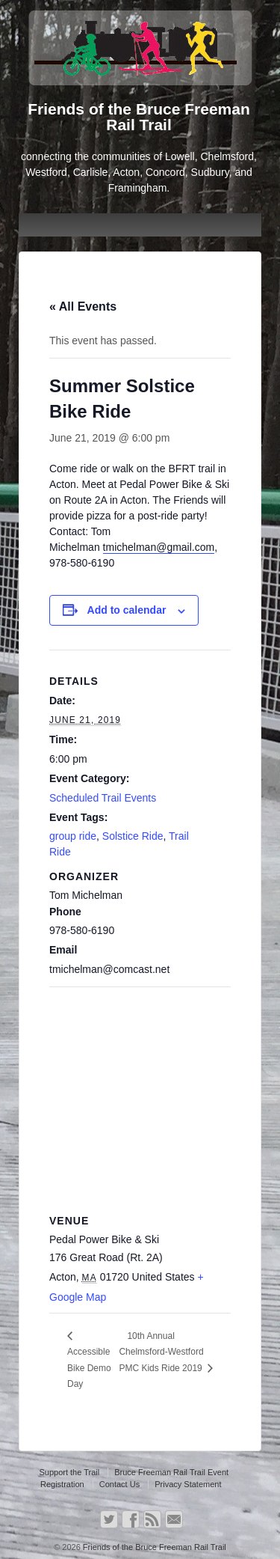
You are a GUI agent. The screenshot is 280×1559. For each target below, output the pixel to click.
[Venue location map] (140, 1094)
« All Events (82, 306)
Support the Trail (69, 1472)
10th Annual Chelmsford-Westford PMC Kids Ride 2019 (162, 1352)
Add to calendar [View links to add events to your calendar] (127, 610)
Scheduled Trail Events (102, 798)
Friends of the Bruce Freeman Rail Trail (153, 1547)
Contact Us (119, 1484)
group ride (72, 836)
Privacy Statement (188, 1484)
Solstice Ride (133, 836)
